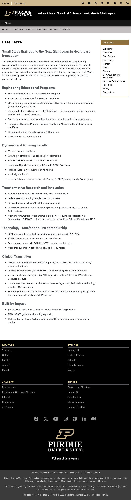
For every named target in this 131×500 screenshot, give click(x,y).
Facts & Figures (76, 355)
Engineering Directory (79, 387)
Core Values (109, 56)
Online (5, 355)
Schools (72, 360)
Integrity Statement (79, 477)
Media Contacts (76, 401)
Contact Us (108, 92)
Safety (106, 88)
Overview (107, 52)
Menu (6, 23)
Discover (8, 345)
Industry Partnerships (114, 81)
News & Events (75, 364)
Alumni (6, 364)
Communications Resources (111, 76)
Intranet (6, 397)
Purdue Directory (76, 406)
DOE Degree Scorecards (116, 477)
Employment (8, 387)
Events (106, 71)
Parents (6, 369)
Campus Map (74, 350)
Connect (8, 382)
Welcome (107, 48)
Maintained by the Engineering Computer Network (83, 480)
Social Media (74, 397)
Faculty (6, 360)
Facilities (107, 84)
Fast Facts (108, 60)
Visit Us (72, 369)
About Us (54, 29)
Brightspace (8, 401)
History (106, 63)
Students (6, 350)
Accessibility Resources (107, 486)
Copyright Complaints (36, 480)
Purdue (5, 3)
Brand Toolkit (53, 480)
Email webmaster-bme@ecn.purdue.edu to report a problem (67, 489)
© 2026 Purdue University (15, 477)
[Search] (127, 3)
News (106, 67)
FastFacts (65, 29)
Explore (73, 345)
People (72, 382)
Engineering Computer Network (18, 392)
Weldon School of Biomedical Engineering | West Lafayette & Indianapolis (76, 13)
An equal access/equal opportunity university (49, 477)
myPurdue (7, 406)
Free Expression (96, 477)
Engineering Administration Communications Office (38, 486)
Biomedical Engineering (36, 29)
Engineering (21, 3)
